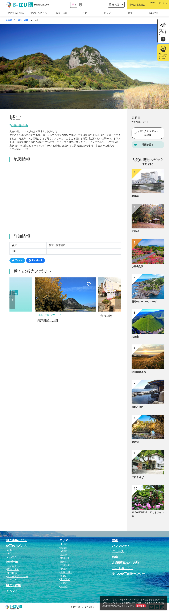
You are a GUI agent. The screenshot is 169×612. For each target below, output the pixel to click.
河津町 (63, 586)
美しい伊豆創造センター (128, 574)
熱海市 (63, 547)
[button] (12, 300)
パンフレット (121, 546)
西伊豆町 (65, 565)
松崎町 (63, 576)
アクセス (12, 580)
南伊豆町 (65, 558)
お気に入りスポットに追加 (146, 133)
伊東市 (63, 568)
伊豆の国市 (66, 572)
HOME (9, 20)
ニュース (118, 551)
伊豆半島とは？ (16, 540)
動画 (115, 540)
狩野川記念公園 (47, 320)
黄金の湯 (106, 316)
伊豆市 (63, 583)
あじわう (12, 556)
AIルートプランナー (17, 576)
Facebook (35, 260)
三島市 (63, 554)
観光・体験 (61, 13)
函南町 (63, 561)
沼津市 (63, 551)
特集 (130, 13)
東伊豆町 (65, 579)
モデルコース (14, 565)
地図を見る (148, 144)
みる (9, 549)
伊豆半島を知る (15, 13)
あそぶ (10, 553)
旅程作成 (12, 573)
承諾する (140, 606)
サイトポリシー (122, 568)
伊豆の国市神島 (18, 125)
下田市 (63, 544)
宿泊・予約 (13, 569)
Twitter (17, 260)
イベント (84, 13)
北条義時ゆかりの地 (125, 562)
